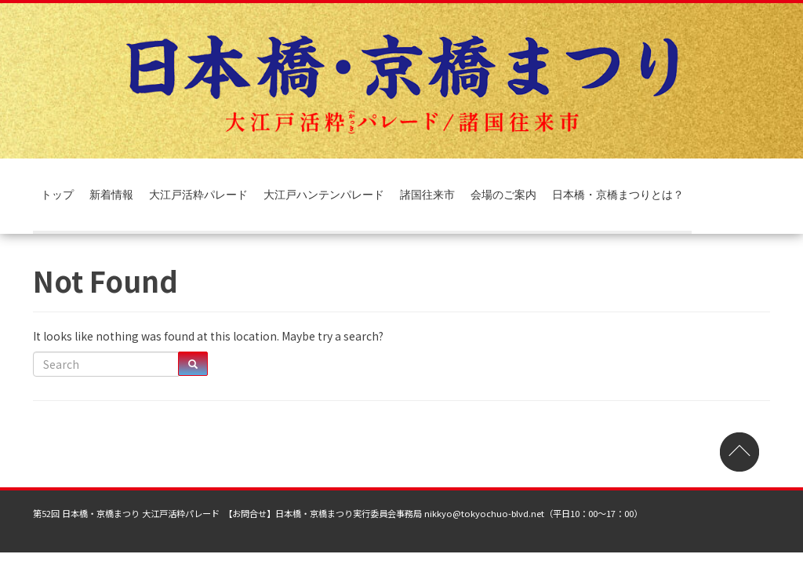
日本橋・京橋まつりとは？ (618, 194)
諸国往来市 (427, 194)
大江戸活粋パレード (198, 194)
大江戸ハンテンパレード (323, 194)
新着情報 (111, 194)
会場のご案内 (503, 194)
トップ (57, 194)
